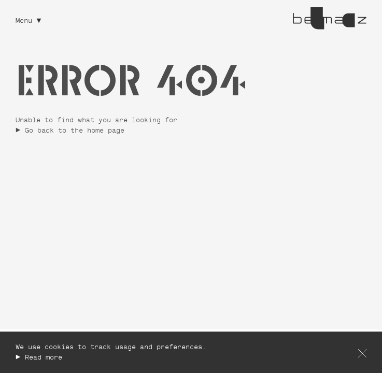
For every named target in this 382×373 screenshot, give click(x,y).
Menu (24, 21)
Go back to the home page (74, 131)
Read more (43, 358)
